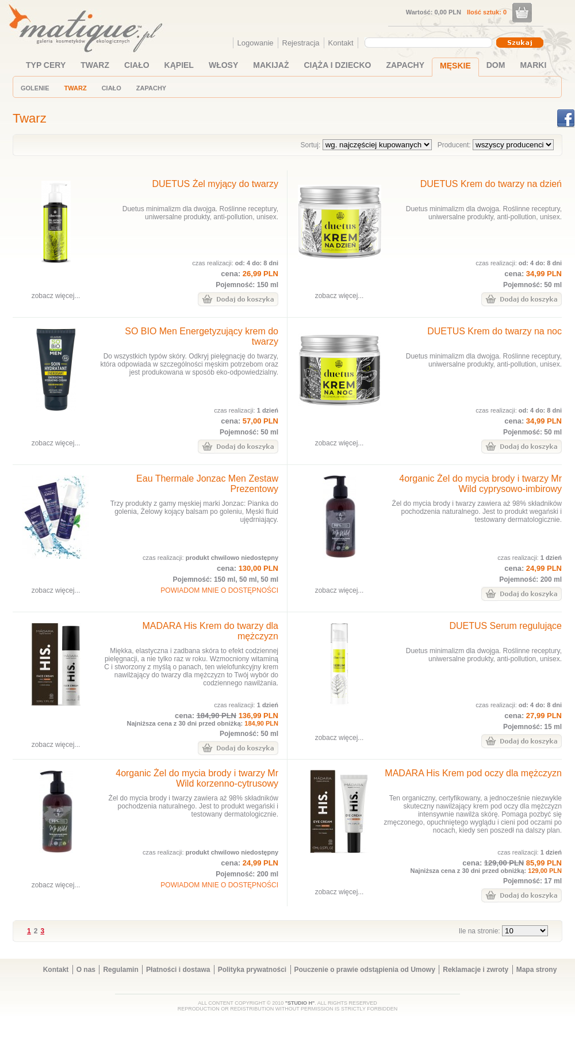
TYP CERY (46, 65)
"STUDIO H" (300, 1003)
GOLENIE (35, 88)
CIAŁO (137, 65)
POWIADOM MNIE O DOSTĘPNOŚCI (219, 590)
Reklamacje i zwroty (475, 970)
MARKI (533, 65)
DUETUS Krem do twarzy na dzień (491, 184)
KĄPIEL (179, 65)
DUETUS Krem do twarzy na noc (494, 331)
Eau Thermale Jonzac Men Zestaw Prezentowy (207, 484)
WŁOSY (223, 65)
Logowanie (255, 43)
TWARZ (94, 65)
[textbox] (425, 42)
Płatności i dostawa (178, 970)
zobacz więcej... (56, 296)
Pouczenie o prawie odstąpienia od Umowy (364, 970)
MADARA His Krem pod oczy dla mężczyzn (473, 773)
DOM (495, 65)
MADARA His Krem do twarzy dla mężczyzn (210, 631)
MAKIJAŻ (271, 65)
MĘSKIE (455, 65)
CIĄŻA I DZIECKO (337, 65)
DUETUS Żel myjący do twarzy (215, 184)
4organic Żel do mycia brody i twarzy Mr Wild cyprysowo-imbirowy (480, 484)
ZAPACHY (405, 65)
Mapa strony (536, 970)
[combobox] (430, 42)
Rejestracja (301, 43)
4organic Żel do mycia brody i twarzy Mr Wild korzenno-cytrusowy (197, 778)
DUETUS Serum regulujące (505, 626)
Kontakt (341, 43)
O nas (85, 970)
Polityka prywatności (252, 970)
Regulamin (120, 970)
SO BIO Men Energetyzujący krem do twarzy (201, 336)
